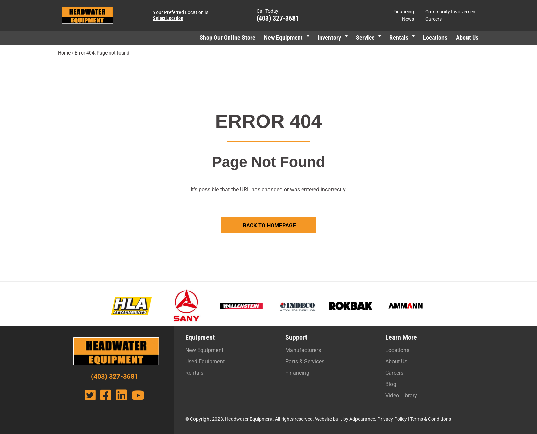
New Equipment (283, 37)
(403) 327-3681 (278, 18)
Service (365, 37)
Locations (435, 37)
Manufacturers (303, 350)
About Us (467, 37)
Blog (390, 384)
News (408, 19)
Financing (403, 11)
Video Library (401, 395)
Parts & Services (304, 361)
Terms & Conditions (430, 419)
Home (64, 53)
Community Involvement (451, 11)
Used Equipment (205, 361)
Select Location (168, 18)
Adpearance (362, 419)
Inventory (329, 37)
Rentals (398, 37)
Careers (433, 19)
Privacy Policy (392, 419)
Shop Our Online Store (227, 37)
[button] (308, 38)
